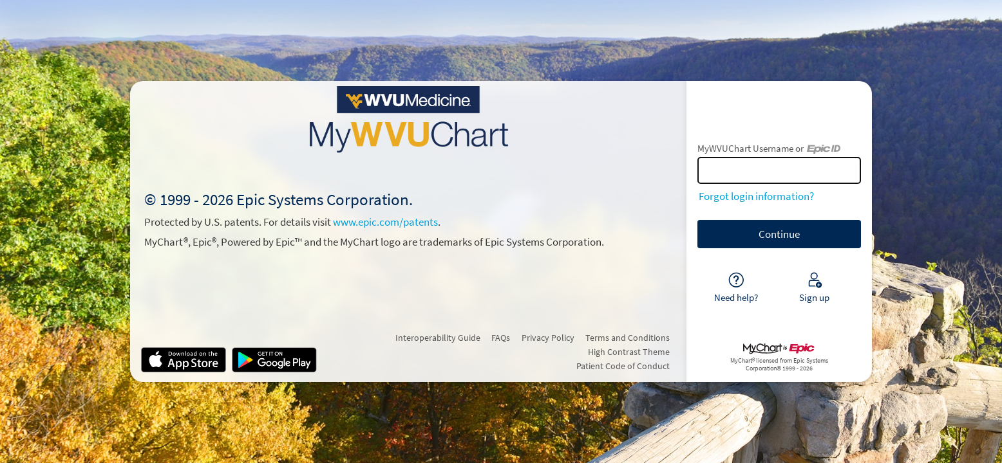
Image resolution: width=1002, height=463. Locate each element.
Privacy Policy (548, 337)
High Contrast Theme (629, 352)
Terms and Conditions (627, 337)
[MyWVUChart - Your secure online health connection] (408, 119)
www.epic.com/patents (385, 222)
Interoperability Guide (437, 337)
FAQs (500, 337)
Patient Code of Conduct (623, 366)
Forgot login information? (756, 196)
